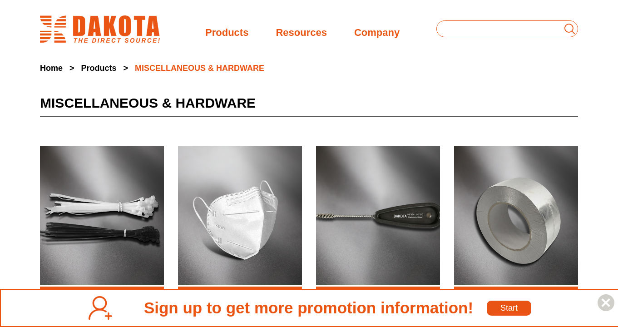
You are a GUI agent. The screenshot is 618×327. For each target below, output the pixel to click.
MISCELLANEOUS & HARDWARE (199, 68)
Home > (57, 68)
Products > (105, 68)
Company (377, 31)
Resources (301, 31)
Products (226, 31)
